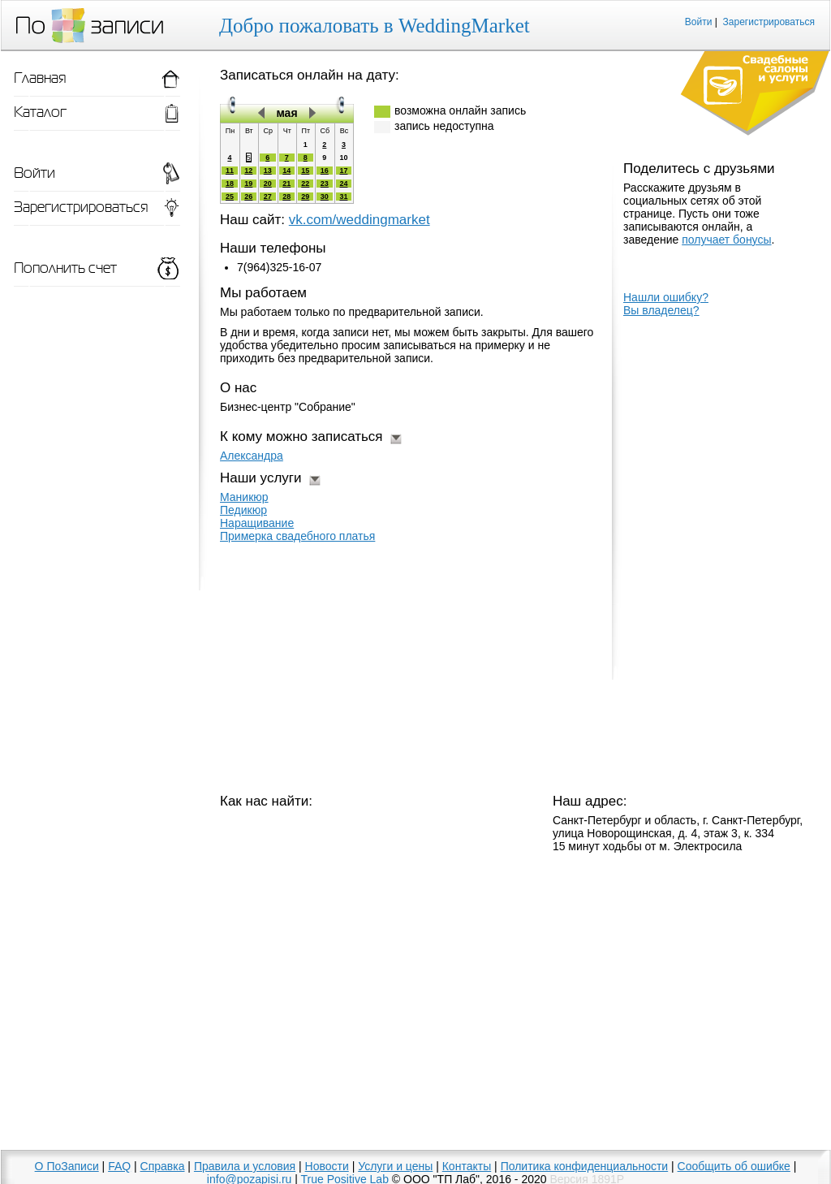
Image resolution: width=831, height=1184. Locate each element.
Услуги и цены (395, 1166)
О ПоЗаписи (67, 1166)
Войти (699, 22)
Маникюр (244, 496)
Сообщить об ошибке (734, 1166)
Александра (251, 455)
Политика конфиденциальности (585, 1166)
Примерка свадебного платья (297, 535)
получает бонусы (726, 239)
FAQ (119, 1166)
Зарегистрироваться (769, 22)
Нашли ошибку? (665, 297)
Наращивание (257, 522)
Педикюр (243, 509)
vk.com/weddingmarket (359, 219)
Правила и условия (244, 1166)
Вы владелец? (661, 310)
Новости (327, 1166)
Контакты (466, 1166)
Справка (162, 1166)
